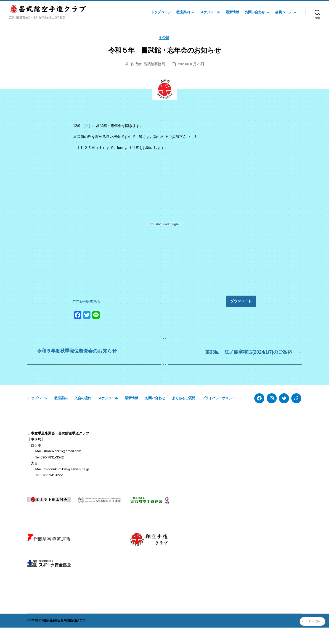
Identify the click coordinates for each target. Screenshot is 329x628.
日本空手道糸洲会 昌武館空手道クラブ (62, 621)
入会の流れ (82, 398)
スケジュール (210, 12)
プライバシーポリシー (218, 398)
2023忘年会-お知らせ (87, 302)
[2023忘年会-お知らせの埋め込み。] (164, 224)
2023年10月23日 (191, 64)
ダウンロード (241, 302)
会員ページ (283, 12)
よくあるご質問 (183, 398)
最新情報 (232, 12)
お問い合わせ (255, 12)
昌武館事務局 (154, 64)
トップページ (161, 12)
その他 (164, 38)
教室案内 (183, 12)
